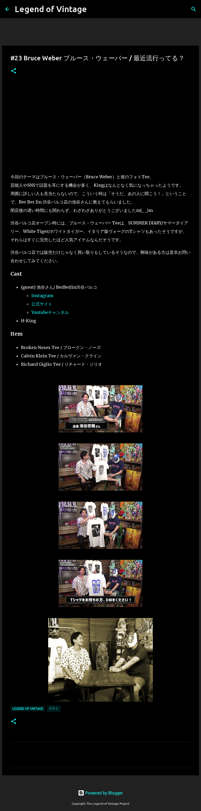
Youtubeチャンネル (50, 312)
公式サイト (41, 304)
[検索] (194, 9)
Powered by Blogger (100, 793)
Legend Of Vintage (28, 708)
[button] (13, 71)
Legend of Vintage (51, 9)
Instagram (42, 295)
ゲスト (54, 708)
